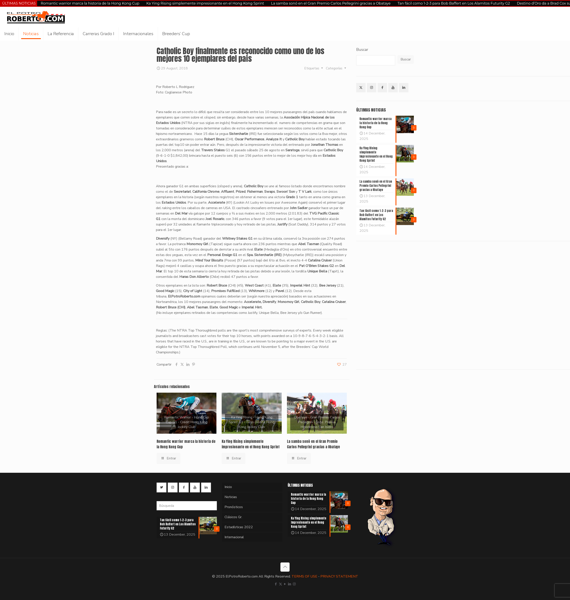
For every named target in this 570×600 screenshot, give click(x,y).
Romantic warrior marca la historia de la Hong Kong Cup (90, 3)
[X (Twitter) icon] (280, 584)
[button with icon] (361, 87)
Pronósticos (234, 507)
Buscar (362, 49)
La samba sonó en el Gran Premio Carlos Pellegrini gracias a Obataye (330, 3)
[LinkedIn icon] (289, 584)
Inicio (228, 487)
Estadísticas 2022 (239, 527)
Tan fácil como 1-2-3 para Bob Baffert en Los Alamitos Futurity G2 (453, 3)
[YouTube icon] (285, 584)
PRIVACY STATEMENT (339, 576)
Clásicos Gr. (233, 517)
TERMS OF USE (304, 576)
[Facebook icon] (276, 584)
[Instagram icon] (294, 584)
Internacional (234, 537)
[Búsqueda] (187, 505)
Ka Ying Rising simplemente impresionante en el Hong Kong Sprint (205, 3)
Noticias (231, 497)
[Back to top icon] (285, 567)
